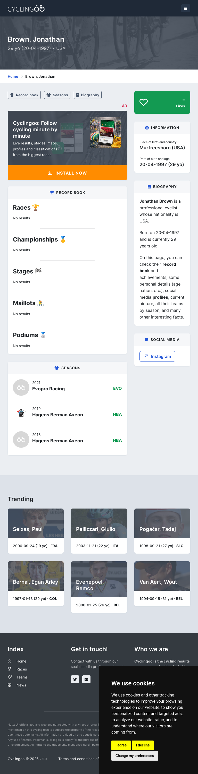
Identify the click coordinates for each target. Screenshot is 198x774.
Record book (24, 95)
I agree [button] (121, 745)
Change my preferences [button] (135, 756)
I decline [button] (143, 745)
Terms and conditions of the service (88, 758)
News (21, 685)
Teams (22, 677)
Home (13, 76)
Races (21, 669)
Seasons (57, 95)
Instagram (157, 356)
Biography (87, 95)
